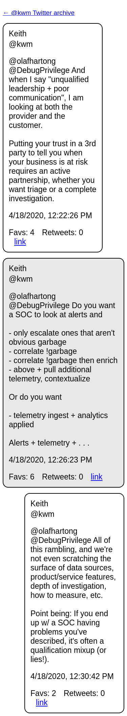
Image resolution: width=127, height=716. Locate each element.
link (20, 241)
